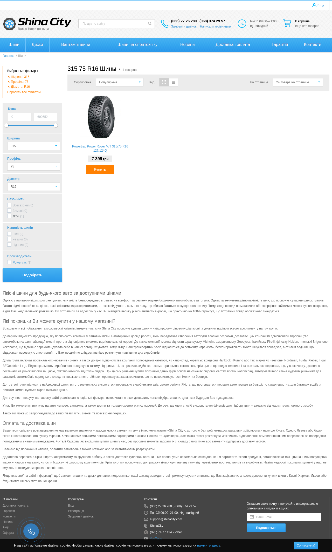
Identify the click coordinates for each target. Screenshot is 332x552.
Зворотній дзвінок (80, 516)
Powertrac (20, 262)
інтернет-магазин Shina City (96, 328)
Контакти (9, 516)
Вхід (71, 505)
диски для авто (99, 475)
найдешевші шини (55, 384)
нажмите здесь (208, 545)
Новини (8, 522)
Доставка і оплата (16, 505)
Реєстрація (76, 511)
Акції (6, 527)
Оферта (8, 533)
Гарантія (9, 511)
